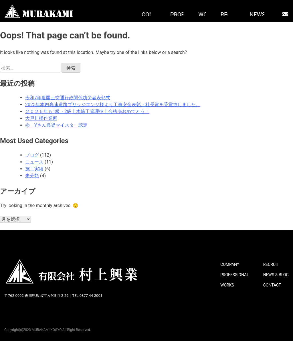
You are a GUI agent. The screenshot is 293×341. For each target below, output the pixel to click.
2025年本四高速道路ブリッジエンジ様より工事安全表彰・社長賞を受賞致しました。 (112, 104)
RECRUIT (271, 264)
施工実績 (34, 169)
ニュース (34, 162)
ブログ (32, 155)
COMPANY (229, 264)
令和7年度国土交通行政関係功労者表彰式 (67, 97)
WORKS (227, 285)
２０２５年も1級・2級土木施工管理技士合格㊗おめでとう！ (87, 111)
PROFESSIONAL (234, 274)
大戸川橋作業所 (41, 118)
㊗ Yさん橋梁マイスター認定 (56, 125)
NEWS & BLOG (276, 274)
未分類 (32, 175)
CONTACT (272, 285)
